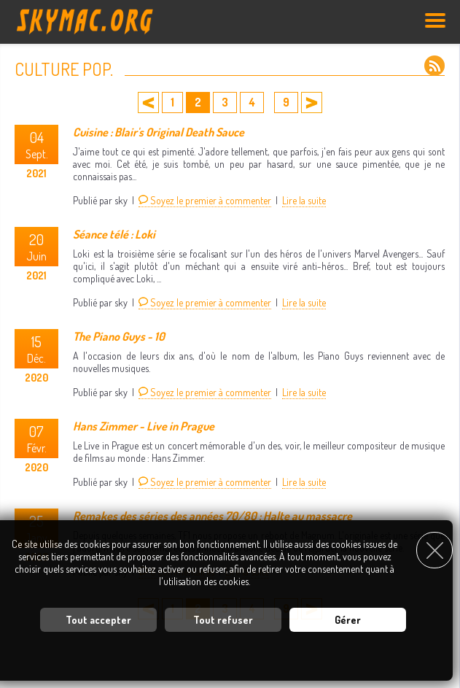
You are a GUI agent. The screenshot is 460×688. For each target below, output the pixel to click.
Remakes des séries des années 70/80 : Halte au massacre (212, 516)
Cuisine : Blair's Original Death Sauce (158, 132)
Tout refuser (223, 620)
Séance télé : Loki (114, 234)
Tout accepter (98, 620)
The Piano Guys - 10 (119, 336)
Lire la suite (304, 200)
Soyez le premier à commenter (205, 200)
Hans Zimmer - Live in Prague (143, 426)
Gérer (348, 620)
